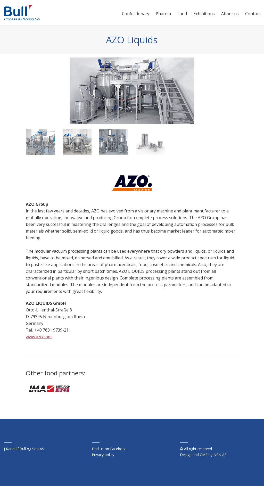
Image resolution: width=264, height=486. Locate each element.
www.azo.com (39, 337)
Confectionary (135, 14)
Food (182, 14)
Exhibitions (204, 14)
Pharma (163, 14)
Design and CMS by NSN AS (203, 454)
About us (230, 14)
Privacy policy (103, 454)
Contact (252, 14)
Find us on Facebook (109, 448)
